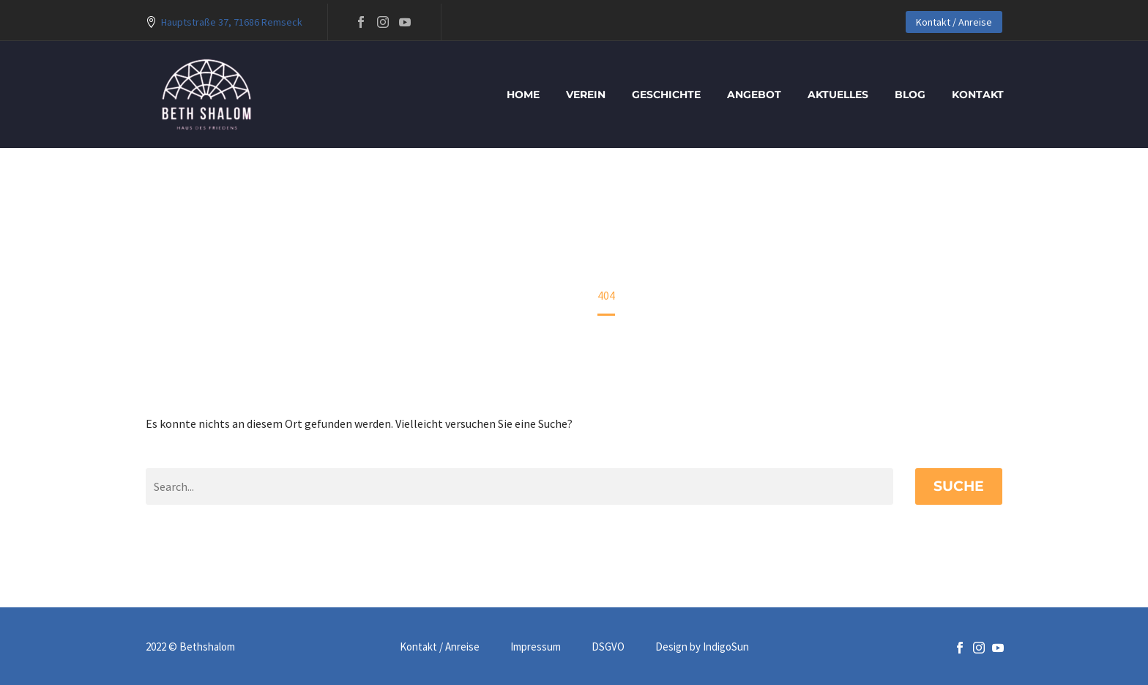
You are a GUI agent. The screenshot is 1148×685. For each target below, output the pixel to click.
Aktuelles (838, 94)
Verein (585, 94)
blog (910, 94)
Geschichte (666, 94)
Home (523, 94)
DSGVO (608, 647)
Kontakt (978, 94)
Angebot (754, 94)
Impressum (535, 647)
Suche (958, 486)
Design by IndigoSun (702, 647)
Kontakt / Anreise (954, 22)
